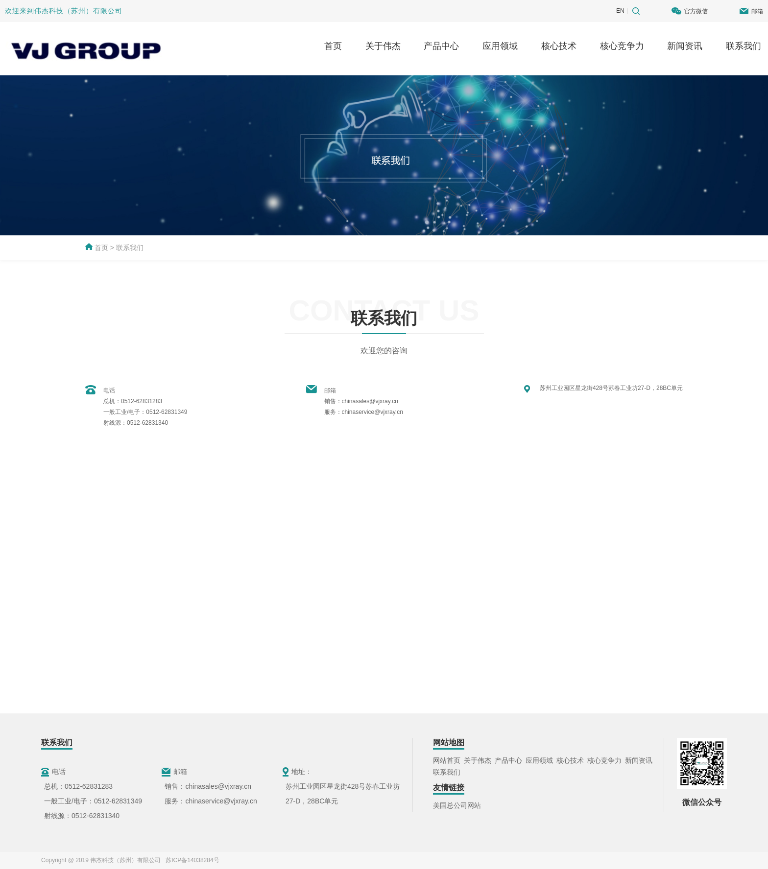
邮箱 (757, 11)
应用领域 (500, 46)
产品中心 (441, 46)
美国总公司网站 (457, 805)
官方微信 (696, 11)
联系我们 (743, 46)
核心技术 (558, 46)
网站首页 (446, 760)
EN (620, 10)
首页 (333, 46)
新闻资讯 (684, 46)
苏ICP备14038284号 (191, 860)
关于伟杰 (383, 46)
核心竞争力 (622, 46)
